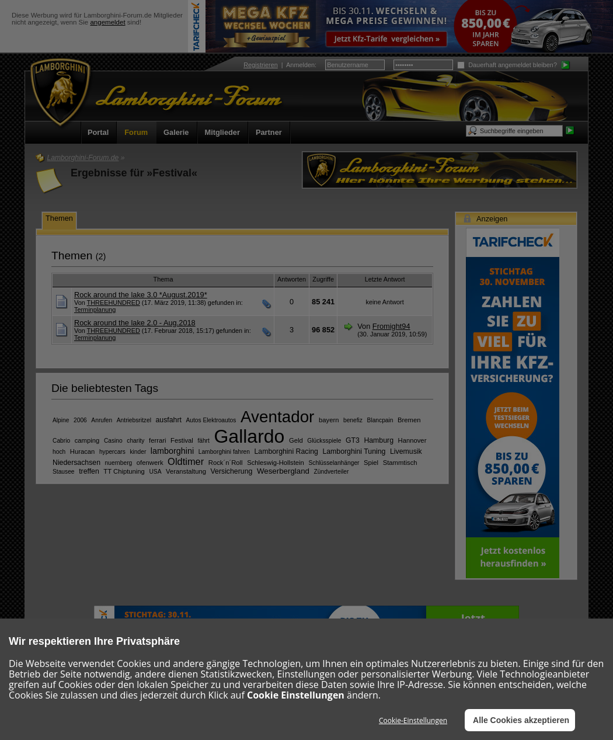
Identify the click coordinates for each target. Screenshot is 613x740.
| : (279, 64)
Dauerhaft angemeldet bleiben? (507, 64)
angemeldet (107, 22)
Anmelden (300, 64)
